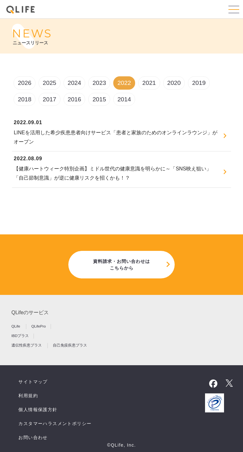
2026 (24, 83)
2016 (74, 99)
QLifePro (38, 326)
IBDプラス (20, 336)
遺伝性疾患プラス (27, 345)
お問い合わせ (32, 437)
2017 (49, 99)
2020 (174, 83)
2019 (199, 83)
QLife (16, 326)
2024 (74, 83)
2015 (99, 99)
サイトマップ (32, 381)
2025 (49, 83)
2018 (24, 99)
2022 (124, 83)
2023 (99, 83)
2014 (124, 99)
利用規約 (28, 395)
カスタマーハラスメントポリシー (54, 423)
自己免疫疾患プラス (70, 345)
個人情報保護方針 (37, 409)
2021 (149, 83)
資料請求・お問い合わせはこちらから (121, 264)
